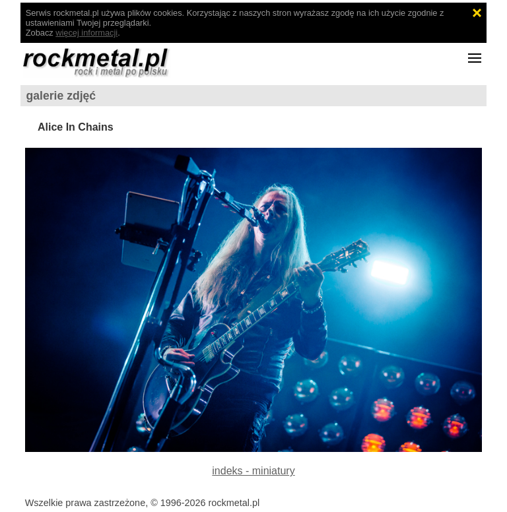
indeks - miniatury (253, 470)
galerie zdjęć (61, 95)
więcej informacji (86, 33)
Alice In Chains (76, 127)
